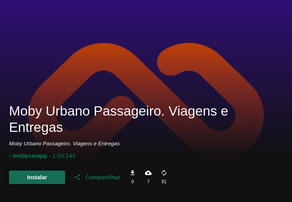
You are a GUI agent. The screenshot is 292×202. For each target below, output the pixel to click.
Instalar (37, 177)
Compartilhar (97, 177)
